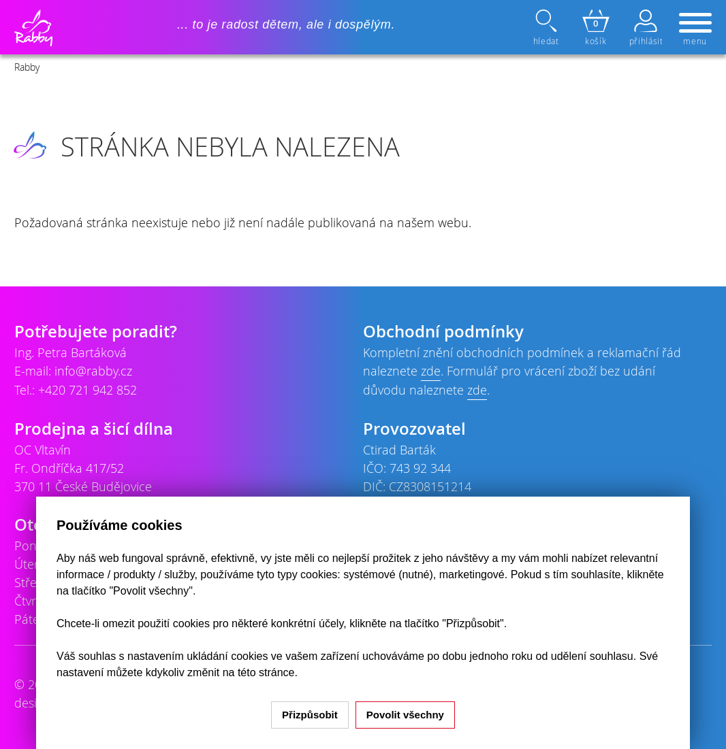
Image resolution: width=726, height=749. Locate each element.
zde (431, 371)
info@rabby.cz (93, 371)
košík (596, 28)
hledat (548, 28)
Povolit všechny (405, 714)
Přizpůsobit (310, 714)
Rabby (27, 67)
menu (695, 30)
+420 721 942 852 (87, 390)
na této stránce (259, 672)
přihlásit (645, 28)
